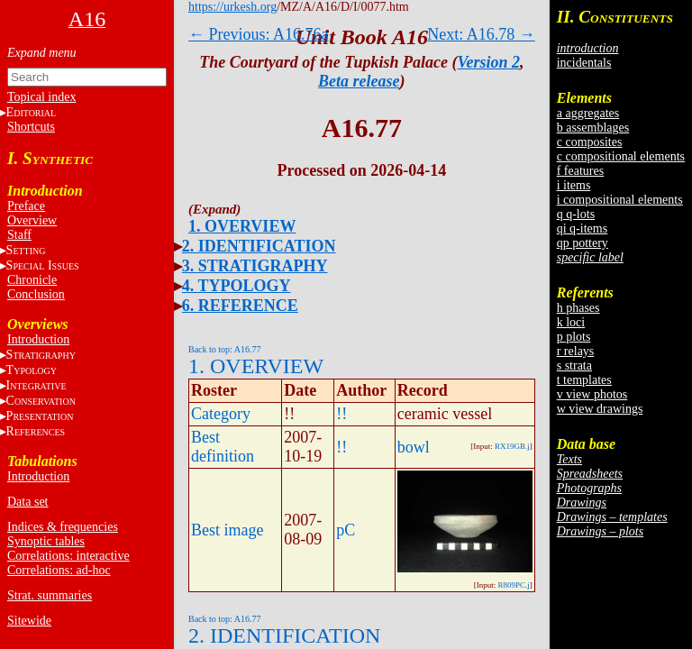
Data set (27, 501)
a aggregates (588, 113)
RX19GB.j (512, 446)
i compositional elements (620, 199)
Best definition (222, 446)
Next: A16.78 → (481, 34)
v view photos (592, 394)
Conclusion (36, 294)
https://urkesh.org (232, 7)
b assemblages (593, 127)
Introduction (38, 339)
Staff (19, 235)
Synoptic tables (46, 541)
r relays (576, 351)
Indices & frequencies (62, 527)
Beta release (358, 81)
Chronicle (32, 280)
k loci (571, 322)
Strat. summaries (49, 595)
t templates (584, 380)
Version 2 (489, 62)
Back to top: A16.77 (224, 349)
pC (345, 530)
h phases (578, 308)
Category (220, 414)
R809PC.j (513, 585)
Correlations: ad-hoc (59, 570)
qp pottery (582, 243)
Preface (26, 206)
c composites (590, 142)
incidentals (584, 62)
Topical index (41, 97)
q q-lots (576, 214)
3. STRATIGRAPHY (255, 266)
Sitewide (29, 620)
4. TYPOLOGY (236, 286)
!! (341, 414)
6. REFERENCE (240, 306)
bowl (413, 447)
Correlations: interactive (68, 555)
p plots (574, 336)
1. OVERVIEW (242, 226)
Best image (227, 530)
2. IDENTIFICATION (259, 246)
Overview (32, 220)
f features (580, 171)
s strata (574, 365)
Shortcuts (31, 126)
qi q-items (582, 228)
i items (574, 185)
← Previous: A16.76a (258, 34)
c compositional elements (621, 156)
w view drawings (600, 409)
